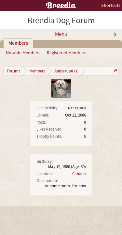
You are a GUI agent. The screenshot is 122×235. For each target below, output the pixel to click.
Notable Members (23, 53)
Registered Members (66, 53)
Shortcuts (110, 5)
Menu (61, 34)
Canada (79, 174)
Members (18, 43)
